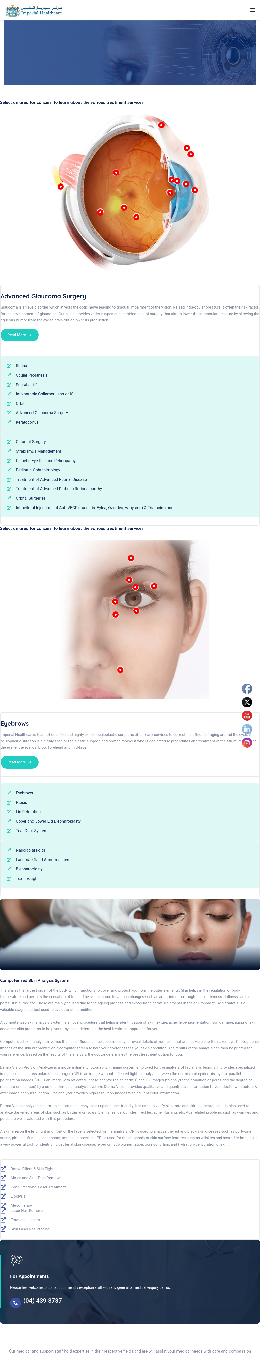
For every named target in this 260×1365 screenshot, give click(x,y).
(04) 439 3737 (42, 1300)
